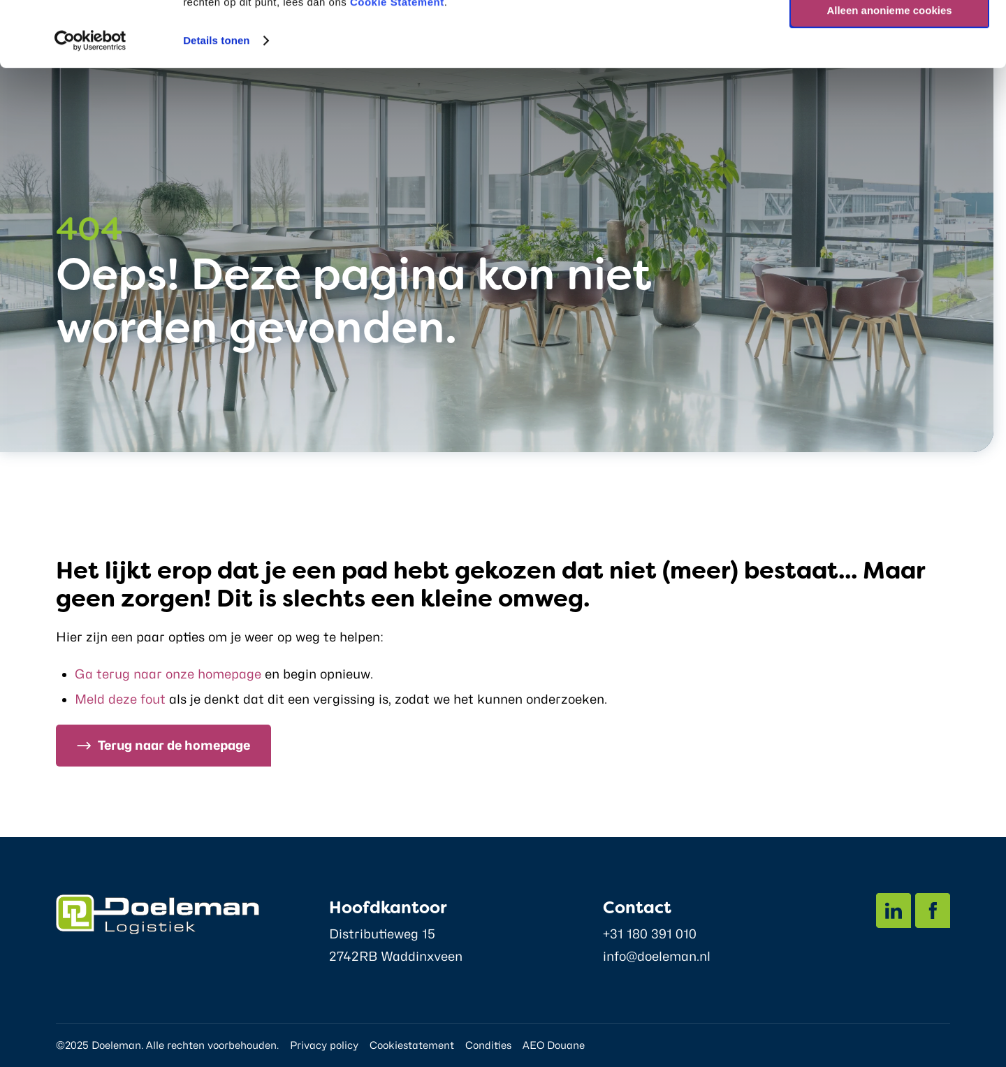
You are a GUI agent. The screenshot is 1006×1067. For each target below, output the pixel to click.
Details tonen (216, 106)
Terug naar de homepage (174, 745)
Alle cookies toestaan (889, 35)
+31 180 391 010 (650, 934)
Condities (488, 1045)
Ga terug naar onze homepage (168, 674)
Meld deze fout (120, 699)
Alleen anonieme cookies (889, 76)
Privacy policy (324, 1045)
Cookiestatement (412, 1045)
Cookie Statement (397, 67)
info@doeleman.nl (656, 956)
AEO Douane (554, 1045)
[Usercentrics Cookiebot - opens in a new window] (90, 106)
